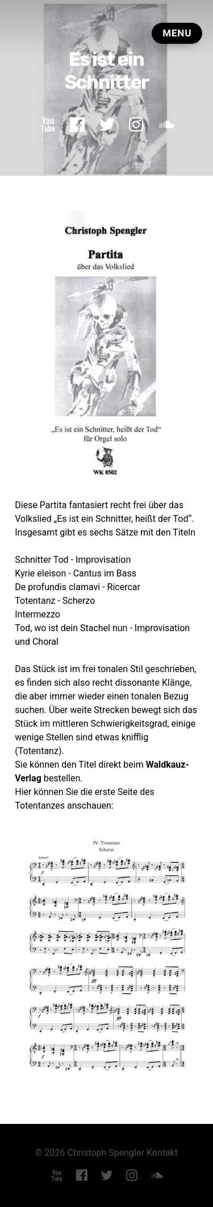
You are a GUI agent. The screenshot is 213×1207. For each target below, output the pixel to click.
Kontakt (162, 1152)
